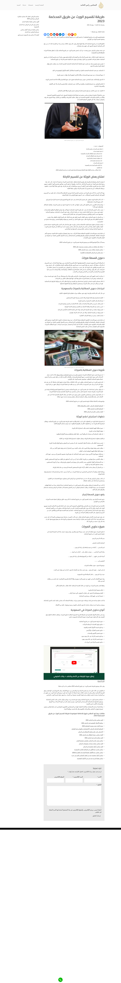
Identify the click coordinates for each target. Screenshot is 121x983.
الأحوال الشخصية (56, 81)
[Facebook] (45, 35)
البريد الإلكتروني (78, 922)
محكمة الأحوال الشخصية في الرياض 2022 (91, 859)
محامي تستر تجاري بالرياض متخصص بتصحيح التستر (88, 881)
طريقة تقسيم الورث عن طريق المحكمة (93, 38)
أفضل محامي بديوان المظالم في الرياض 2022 (89, 874)
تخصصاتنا (31, 5)
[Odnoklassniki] (69, 35)
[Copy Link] (75, 35)
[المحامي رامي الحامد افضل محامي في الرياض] (92, 5)
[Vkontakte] (63, 35)
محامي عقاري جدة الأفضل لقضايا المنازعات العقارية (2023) (86, 895)
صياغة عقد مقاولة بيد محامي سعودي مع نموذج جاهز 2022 (86, 294)
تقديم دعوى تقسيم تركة (96, 73)
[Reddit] (51, 35)
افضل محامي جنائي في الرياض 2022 (92, 491)
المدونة (19, 5)
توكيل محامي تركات (84, 585)
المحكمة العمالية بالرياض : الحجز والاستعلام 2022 (89, 484)
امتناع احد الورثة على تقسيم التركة (84, 207)
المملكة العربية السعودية (88, 57)
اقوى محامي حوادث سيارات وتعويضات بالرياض (89, 884)
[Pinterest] (57, 35)
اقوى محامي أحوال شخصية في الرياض (91, 888)
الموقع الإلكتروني (59, 922)
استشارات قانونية (58, 279)
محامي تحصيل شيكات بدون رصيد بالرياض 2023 (89, 298)
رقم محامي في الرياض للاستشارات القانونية (90, 302)
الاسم (99, 922)
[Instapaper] (66, 35)
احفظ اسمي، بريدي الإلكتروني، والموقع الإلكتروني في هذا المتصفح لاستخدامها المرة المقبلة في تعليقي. (75, 964)
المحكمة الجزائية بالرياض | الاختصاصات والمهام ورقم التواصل (85, 867)
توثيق (97, 747)
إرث (85, 262)
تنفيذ (85, 106)
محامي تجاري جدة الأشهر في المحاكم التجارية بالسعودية (87, 891)
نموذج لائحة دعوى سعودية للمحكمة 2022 (91, 863)
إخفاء (95, 165)
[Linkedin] (54, 35)
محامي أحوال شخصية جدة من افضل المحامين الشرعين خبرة (85, 898)
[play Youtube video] (74, 790)
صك (92, 359)
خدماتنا (25, 5)
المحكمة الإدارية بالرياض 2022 (94, 487)
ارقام (102, 588)
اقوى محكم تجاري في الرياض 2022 (92, 877)
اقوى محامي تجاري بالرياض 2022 (93, 856)
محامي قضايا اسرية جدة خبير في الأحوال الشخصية (88, 902)
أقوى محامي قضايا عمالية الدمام (29, 23)
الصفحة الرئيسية (41, 5)
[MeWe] (60, 35)
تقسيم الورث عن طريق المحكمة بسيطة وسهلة (64, 443)
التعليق (99, 931)
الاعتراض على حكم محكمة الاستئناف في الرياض (89, 870)
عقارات (67, 377)
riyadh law (97, 25)
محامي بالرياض (94, 54)
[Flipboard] (72, 35)
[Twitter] (48, 35)
